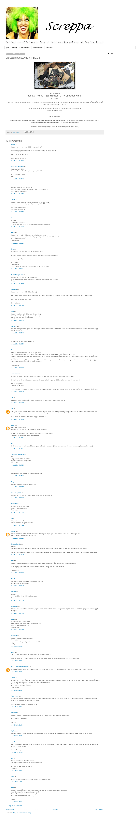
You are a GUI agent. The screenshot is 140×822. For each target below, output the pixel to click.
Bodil (12, 311)
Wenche (13, 591)
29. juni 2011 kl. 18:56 (17, 573)
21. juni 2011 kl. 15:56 (17, 368)
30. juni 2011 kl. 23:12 (17, 630)
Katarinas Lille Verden (17, 454)
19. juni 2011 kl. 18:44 (17, 179)
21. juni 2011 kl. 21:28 (17, 392)
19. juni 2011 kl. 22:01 (17, 269)
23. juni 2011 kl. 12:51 (17, 448)
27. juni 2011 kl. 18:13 (17, 538)
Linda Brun (14, 185)
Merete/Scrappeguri (17, 275)
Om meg (14, 47)
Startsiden (55, 809)
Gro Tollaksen (15, 504)
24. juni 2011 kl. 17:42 (17, 476)
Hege (12, 560)
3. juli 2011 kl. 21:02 (16, 725)
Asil (12, 408)
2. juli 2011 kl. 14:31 (16, 672)
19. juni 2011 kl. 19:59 (17, 243)
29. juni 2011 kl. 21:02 (17, 586)
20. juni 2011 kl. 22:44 (17, 333)
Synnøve (14, 326)
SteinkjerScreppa (38, 47)
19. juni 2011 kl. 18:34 (17, 160)
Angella (13, 742)
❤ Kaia (13, 232)
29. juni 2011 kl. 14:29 (17, 554)
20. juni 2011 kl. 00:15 (17, 305)
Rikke (12, 652)
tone (12, 471)
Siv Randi (14, 289)
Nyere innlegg (10, 809)
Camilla (13, 199)
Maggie (13, 482)
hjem (7, 47)
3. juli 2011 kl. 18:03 (16, 706)
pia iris (13, 339)
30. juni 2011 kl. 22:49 (17, 613)
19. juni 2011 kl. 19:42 (17, 226)
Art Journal (49, 47)
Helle (12, 788)
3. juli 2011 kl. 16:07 (16, 690)
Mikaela (13, 579)
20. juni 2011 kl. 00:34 (17, 320)
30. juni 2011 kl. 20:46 (17, 600)
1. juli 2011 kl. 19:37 (16, 661)
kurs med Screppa (25, 47)
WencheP (14, 712)
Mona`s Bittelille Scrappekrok (20, 667)
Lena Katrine (15, 374)
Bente (12, 425)
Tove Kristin (14, 696)
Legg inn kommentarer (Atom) (22, 813)
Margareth (14, 635)
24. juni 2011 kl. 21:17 (17, 487)
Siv (12, 518)
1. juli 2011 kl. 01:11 (16, 646)
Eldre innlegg (99, 809)
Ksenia (13, 218)
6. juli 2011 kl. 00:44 (16, 782)
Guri (12, 443)
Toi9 (12, 758)
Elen (12, 397)
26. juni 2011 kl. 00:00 (17, 498)
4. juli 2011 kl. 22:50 (16, 752)
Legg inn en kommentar (15, 806)
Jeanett (13, 678)
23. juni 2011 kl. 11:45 (17, 419)
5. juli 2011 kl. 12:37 (16, 771)
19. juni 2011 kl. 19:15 (17, 212)
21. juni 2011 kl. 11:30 (17, 344)
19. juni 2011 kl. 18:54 (17, 193)
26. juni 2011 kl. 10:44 (17, 512)
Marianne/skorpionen (17, 166)
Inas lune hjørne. (16, 493)
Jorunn (13, 531)
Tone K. (13, 144)
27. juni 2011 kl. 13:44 (17, 525)
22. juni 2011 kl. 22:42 (17, 403)
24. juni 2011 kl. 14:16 (17, 465)
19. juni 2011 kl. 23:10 (17, 283)
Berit (12, 619)
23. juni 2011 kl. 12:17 (17, 437)
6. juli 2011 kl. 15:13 (16, 802)
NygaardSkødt (15, 544)
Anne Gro (14, 606)
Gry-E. (13, 731)
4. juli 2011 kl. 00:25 (16, 736)
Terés (12, 776)
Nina (12, 249)
